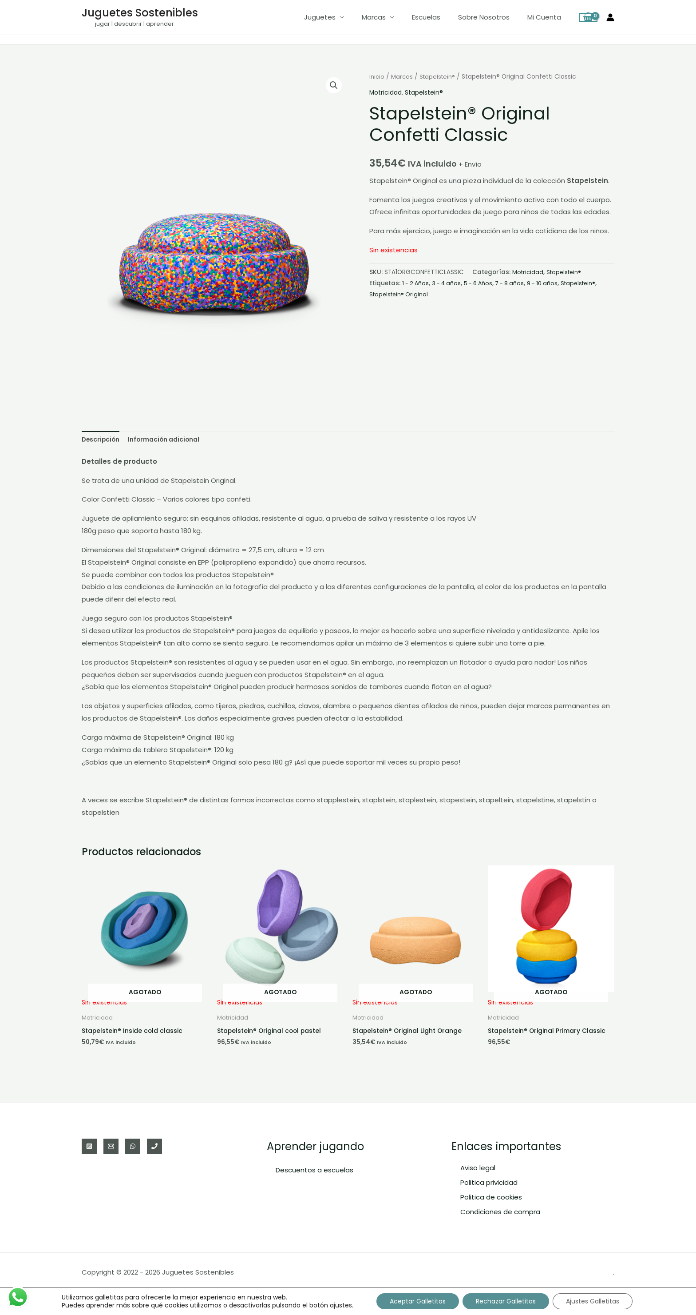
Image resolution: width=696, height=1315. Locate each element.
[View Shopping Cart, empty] (588, 17)
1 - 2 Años (416, 283)
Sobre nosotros (490, 17)
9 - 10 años (551, 283)
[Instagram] (89, 1146)
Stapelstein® (440, 76)
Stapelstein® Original (441, 294)
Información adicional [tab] (171, 440)
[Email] (111, 1146)
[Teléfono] (154, 1146)
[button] (333, 86)
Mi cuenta (546, 17)
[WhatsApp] (132, 1146)
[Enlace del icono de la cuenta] (610, 17)
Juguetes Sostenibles (140, 12)
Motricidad (386, 92)
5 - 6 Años (483, 283)
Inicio (377, 76)
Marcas (389, 17)
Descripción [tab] (103, 440)
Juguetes (340, 17)
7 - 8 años (517, 283)
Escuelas (437, 17)
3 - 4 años (449, 283)
